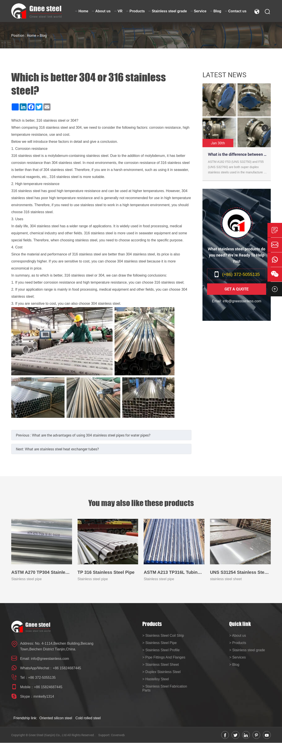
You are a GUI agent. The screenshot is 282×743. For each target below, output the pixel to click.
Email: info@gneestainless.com (236, 301)
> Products (237, 643)
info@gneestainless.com (50, 658)
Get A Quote (236, 289)
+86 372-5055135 (42, 677)
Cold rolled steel (88, 718)
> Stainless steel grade (247, 650)
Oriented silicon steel (55, 718)
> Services (237, 657)
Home (31, 35)
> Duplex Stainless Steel (161, 672)
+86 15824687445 (67, 668)
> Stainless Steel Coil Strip (163, 635)
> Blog (234, 664)
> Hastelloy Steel (155, 679)
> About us (237, 635)
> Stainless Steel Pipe (159, 643)
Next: (57, 449)
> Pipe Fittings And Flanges (163, 657)
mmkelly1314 (43, 696)
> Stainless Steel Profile (161, 650)
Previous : (83, 435)
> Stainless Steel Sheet (160, 664)
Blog (43, 35)
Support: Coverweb (111, 735)
